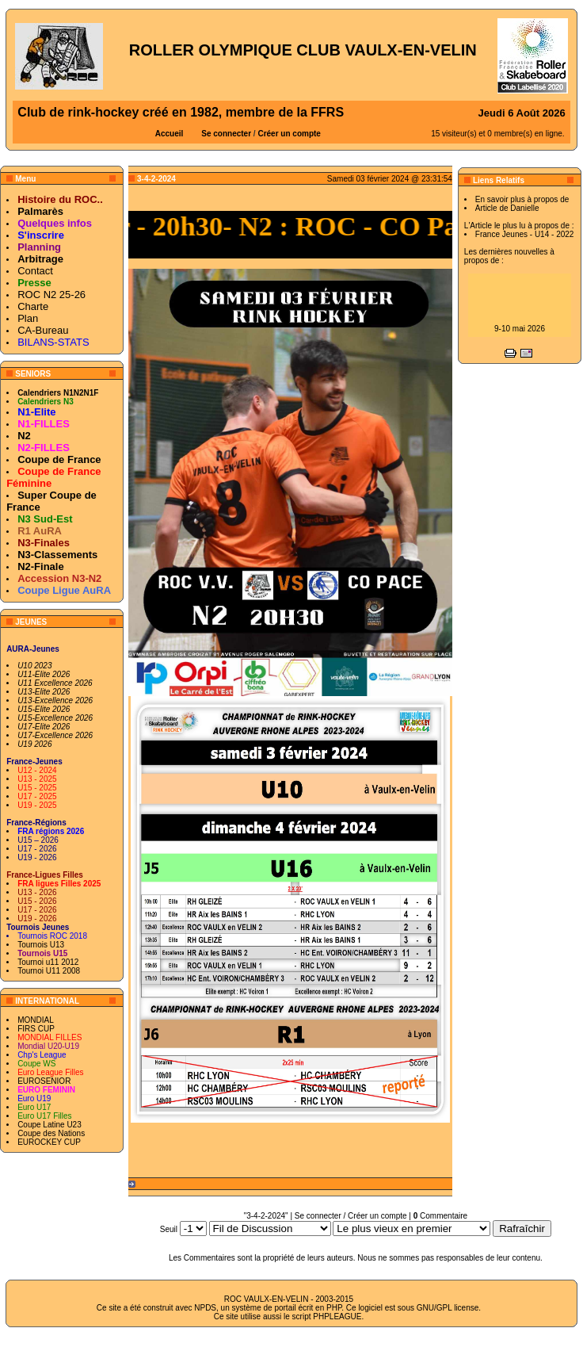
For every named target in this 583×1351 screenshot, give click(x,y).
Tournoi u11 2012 (47, 962)
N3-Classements (57, 555)
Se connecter (226, 133)
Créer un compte (288, 133)
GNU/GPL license (448, 1307)
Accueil (169, 133)
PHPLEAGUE (337, 1316)
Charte (32, 306)
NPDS (205, 1307)
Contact (35, 271)
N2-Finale (40, 566)
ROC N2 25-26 (51, 294)
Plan (27, 318)
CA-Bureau (42, 330)
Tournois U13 (40, 944)
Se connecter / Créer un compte (351, 1215)
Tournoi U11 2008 (48, 970)
